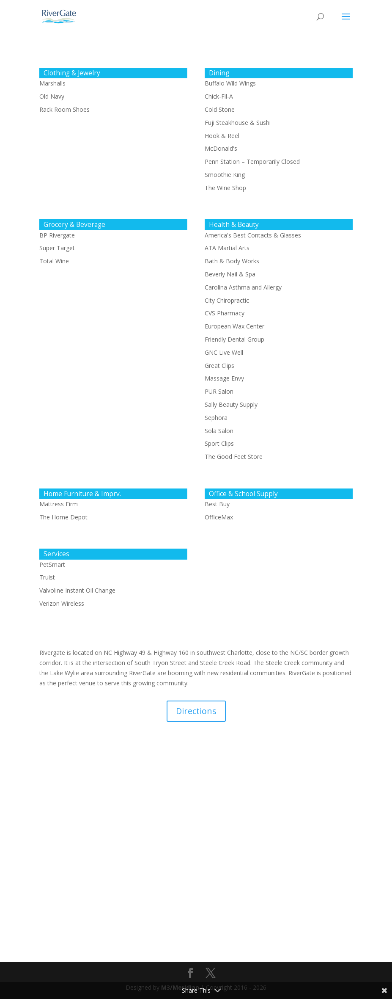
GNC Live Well (224, 352)
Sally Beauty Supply (231, 404)
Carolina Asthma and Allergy (243, 287)
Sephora (216, 418)
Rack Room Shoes (64, 109)
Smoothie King (225, 175)
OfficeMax (219, 517)
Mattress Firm (58, 504)
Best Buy (217, 504)
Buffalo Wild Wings (230, 83)
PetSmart (52, 564)
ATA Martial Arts (227, 248)
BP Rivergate (57, 235)
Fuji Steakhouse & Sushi (238, 123)
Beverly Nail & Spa (230, 274)
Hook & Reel (222, 136)
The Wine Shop (225, 188)
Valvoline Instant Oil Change (77, 590)
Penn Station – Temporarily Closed (252, 161)
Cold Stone (220, 109)
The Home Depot (63, 517)
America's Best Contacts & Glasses (253, 235)
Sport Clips (219, 443)
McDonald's (221, 148)
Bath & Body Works (232, 261)
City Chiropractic (227, 300)
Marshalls (52, 83)
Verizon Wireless (61, 603)
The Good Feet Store (234, 457)
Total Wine (54, 261)
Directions (196, 711)
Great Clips (219, 366)
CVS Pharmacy (224, 313)
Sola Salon (219, 431)
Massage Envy (224, 378)
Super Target (57, 248)
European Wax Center (234, 326)
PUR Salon (219, 391)
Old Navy (51, 96)
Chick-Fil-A (219, 96)
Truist (47, 577)
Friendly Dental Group (234, 339)
